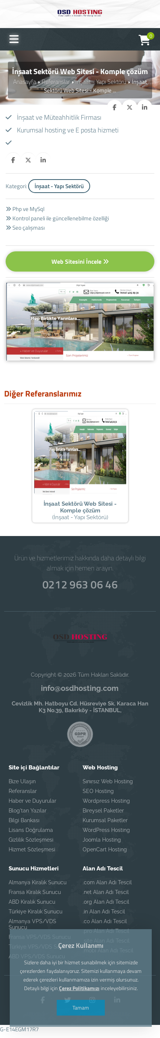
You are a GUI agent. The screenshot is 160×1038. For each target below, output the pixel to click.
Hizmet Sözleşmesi (32, 854)
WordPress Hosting (106, 835)
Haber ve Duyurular (32, 806)
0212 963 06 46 (80, 588)
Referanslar (56, 81)
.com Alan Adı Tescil (107, 887)
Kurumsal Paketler (105, 825)
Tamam (80, 1007)
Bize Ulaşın (22, 786)
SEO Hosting (98, 796)
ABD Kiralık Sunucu (32, 907)
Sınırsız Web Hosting (108, 786)
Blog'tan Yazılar (28, 815)
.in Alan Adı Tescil (104, 916)
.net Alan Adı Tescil (106, 897)
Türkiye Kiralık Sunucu (35, 916)
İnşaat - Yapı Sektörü (100, 81)
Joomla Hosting (102, 845)
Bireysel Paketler (103, 815)
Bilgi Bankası (24, 825)
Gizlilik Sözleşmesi (31, 845)
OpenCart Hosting (105, 854)
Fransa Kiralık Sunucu (35, 897)
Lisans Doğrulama (31, 835)
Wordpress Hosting (106, 806)
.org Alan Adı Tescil (106, 907)
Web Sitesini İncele (80, 261)
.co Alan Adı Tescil (105, 926)
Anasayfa (27, 81)
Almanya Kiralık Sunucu (37, 887)
